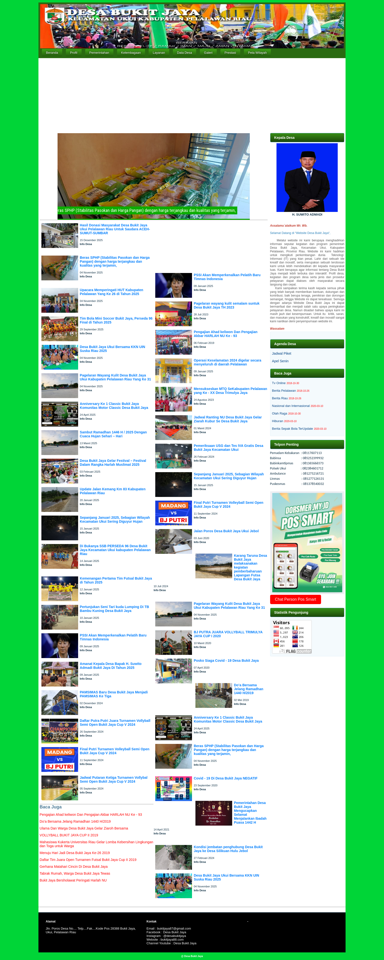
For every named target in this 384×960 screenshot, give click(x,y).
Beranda (52, 52)
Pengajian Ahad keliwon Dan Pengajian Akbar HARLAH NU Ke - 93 (225, 334)
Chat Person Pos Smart (295, 599)
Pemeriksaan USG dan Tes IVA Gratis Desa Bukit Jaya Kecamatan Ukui (228, 448)
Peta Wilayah (257, 52)
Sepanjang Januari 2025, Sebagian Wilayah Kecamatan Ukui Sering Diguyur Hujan (115, 519)
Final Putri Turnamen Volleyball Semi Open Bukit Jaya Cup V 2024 (114, 751)
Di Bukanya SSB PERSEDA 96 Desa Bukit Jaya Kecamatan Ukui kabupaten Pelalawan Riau (115, 550)
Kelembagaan (131, 52)
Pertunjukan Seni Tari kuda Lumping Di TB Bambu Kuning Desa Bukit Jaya (114, 609)
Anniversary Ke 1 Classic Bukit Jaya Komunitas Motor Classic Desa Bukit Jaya (114, 406)
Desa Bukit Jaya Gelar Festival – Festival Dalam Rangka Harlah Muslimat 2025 (113, 463)
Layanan (159, 52)
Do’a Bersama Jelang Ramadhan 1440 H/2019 (248, 689)
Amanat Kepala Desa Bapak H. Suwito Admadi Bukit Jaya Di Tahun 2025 (111, 666)
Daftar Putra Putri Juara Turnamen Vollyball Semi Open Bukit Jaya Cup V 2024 (115, 722)
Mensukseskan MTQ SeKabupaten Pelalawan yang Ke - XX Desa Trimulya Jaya (230, 391)
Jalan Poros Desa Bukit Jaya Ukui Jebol (226, 531)
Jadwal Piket (281, 353)
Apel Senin (280, 361)
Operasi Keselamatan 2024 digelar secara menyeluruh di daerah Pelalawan (227, 362)
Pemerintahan (99, 52)
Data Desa (184, 52)
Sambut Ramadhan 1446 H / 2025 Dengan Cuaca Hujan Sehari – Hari (113, 434)
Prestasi (230, 52)
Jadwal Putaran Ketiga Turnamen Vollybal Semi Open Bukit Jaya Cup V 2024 (113, 779)
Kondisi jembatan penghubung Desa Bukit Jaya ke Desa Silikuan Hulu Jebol (228, 849)
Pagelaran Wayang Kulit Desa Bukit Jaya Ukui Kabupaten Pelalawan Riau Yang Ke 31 (115, 377)
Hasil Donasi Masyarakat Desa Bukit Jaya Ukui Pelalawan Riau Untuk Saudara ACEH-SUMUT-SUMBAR (115, 229)
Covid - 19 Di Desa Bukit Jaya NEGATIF (225, 778)
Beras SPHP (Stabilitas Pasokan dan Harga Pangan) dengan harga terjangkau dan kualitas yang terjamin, (115, 261)
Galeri (208, 52)
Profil (73, 52)
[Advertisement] (192, 95)
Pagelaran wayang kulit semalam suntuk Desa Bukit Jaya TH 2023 (226, 305)
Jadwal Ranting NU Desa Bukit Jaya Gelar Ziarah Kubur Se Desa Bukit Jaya (228, 419)
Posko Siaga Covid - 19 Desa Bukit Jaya (226, 660)
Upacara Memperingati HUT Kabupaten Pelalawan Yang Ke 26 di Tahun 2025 (111, 292)
